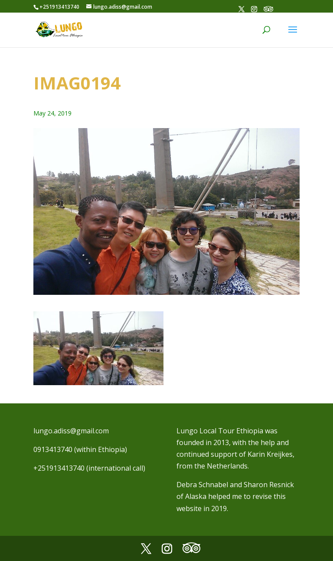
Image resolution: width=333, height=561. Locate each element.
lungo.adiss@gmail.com (71, 431)
